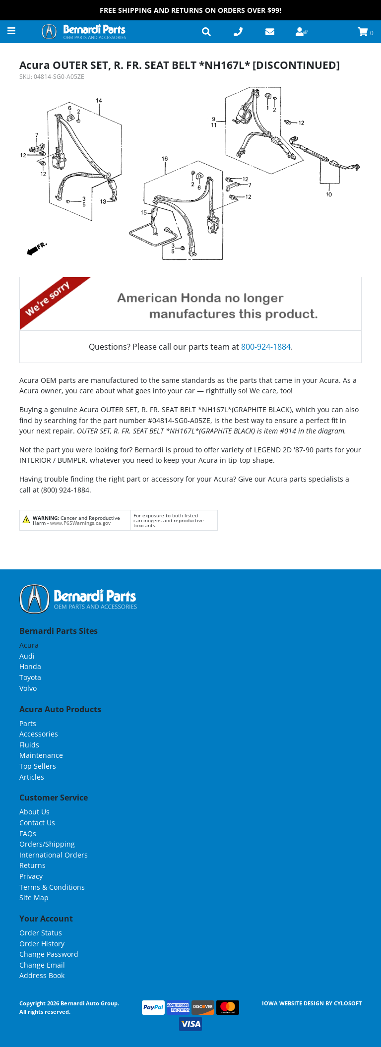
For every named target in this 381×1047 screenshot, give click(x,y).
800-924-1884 (266, 346)
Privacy (31, 876)
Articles (31, 777)
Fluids (29, 744)
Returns (32, 865)
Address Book (41, 975)
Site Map (34, 897)
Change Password (48, 954)
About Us (34, 811)
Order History (41, 943)
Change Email (42, 965)
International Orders (53, 855)
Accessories (38, 734)
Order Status (40, 932)
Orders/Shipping (47, 844)
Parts (27, 723)
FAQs (27, 833)
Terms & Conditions (52, 887)
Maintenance (41, 755)
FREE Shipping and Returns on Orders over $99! (190, 10)
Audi (27, 656)
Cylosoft (348, 1003)
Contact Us (37, 822)
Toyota (30, 677)
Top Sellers (37, 766)
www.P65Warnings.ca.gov (80, 522)
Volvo (28, 688)
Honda (30, 666)
